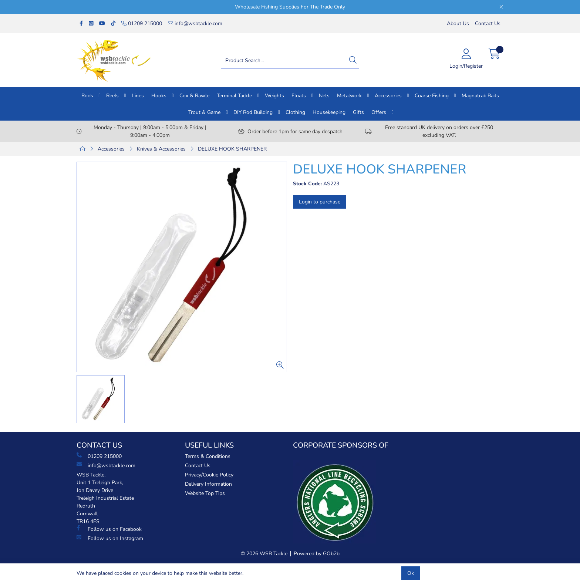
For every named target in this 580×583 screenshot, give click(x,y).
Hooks (158, 95)
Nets (324, 95)
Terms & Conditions (207, 456)
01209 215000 (141, 23)
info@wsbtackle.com (195, 23)
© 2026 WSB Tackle (264, 553)
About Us (458, 23)
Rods (87, 95)
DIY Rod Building (253, 112)
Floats (298, 95)
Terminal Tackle (234, 95)
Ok (410, 573)
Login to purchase (319, 201)
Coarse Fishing (432, 95)
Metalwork (349, 95)
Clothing (295, 112)
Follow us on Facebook (109, 529)
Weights (274, 95)
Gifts (358, 112)
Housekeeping (329, 112)
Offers (378, 112)
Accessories (388, 95)
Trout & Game (204, 112)
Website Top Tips (205, 493)
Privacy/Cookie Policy (209, 474)
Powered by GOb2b (317, 553)
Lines (138, 95)
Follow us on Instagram (110, 538)
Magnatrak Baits (480, 95)
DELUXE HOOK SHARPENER (232, 148)
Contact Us (487, 23)
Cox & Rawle (194, 95)
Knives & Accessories (161, 148)
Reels (112, 95)
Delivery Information (208, 484)
